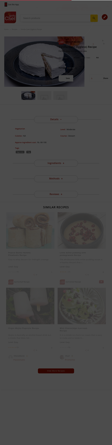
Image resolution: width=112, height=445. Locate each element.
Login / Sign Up (76, 7)
